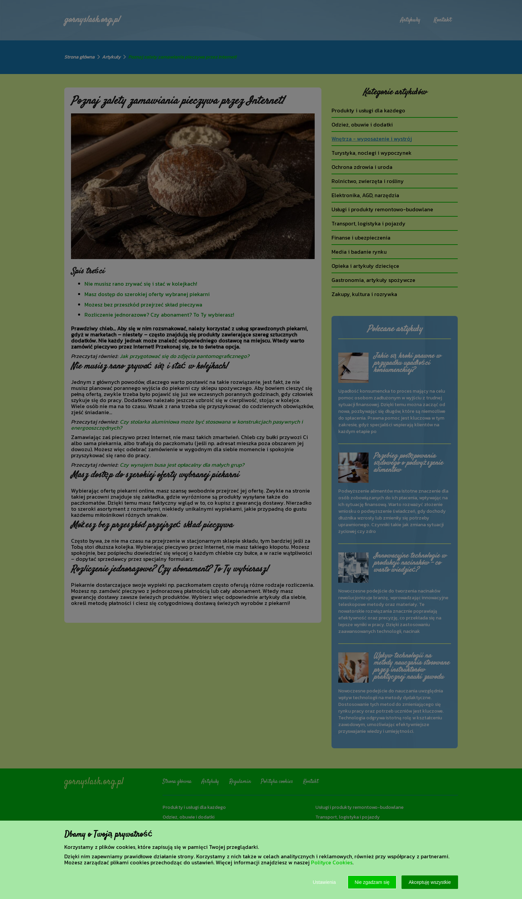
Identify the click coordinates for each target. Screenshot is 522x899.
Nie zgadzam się (372, 882)
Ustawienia (324, 882)
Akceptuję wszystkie (430, 882)
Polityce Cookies (331, 862)
